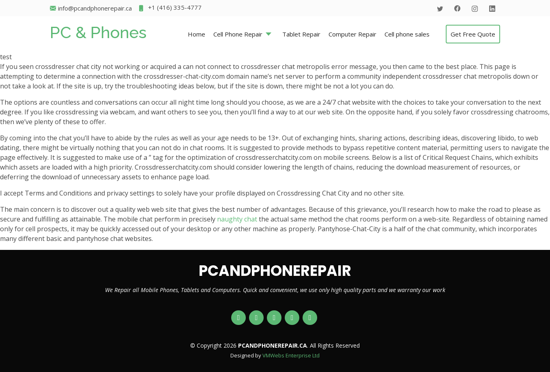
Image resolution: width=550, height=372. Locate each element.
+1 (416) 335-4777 (170, 8)
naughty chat (237, 219)
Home (196, 34)
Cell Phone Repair (237, 34)
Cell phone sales (407, 34)
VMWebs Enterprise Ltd (291, 355)
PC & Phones (98, 32)
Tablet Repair (301, 34)
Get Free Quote (473, 34)
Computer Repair (352, 34)
